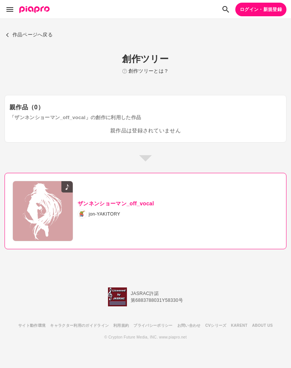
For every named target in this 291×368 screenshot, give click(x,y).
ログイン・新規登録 (261, 9)
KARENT (239, 325)
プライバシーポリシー (152, 325)
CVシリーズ (216, 325)
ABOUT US (262, 325)
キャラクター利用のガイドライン (79, 325)
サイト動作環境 (31, 325)
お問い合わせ (189, 325)
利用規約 (121, 325)
